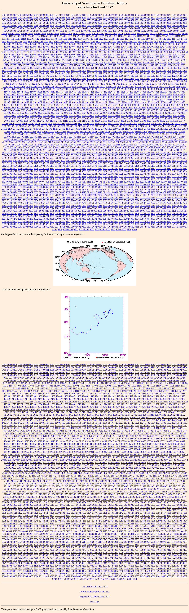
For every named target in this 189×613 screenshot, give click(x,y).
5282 (115, 171)
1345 (89, 70)
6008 (115, 179)
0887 (158, 25)
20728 (98, 118)
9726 (179, 226)
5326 (105, 174)
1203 (150, 41)
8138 (20, 213)
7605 (73, 205)
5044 (14, 158)
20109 (95, 110)
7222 (4, 200)
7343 (78, 200)
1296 (132, 68)
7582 (174, 203)
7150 (179, 195)
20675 (65, 118)
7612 (105, 205)
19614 (152, 105)
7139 (158, 195)
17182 (81, 81)
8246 (163, 216)
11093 (82, 36)
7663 (20, 208)
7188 (121, 197)
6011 (126, 179)
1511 (68, 73)
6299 (68, 184)
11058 (159, 33)
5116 (179, 160)
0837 (30, 25)
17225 (94, 81)
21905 (151, 131)
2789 (98, 150)
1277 (183, 62)
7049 (179, 192)
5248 (52, 171)
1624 (185, 76)
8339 (46, 219)
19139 (39, 102)
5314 (41, 174)
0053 (185, 15)
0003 (14, 15)
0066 (68, 17)
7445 (14, 203)
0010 (46, 15)
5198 (4, 168)
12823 (4, 68)
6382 (78, 187)
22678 (129, 139)
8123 (168, 211)
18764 (91, 97)
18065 (185, 89)
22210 (20, 136)
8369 (57, 219)
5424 (4, 179)
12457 (124, 49)
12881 (74, 68)
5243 (25, 171)
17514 (129, 84)
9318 (62, 226)
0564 (94, 20)
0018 (84, 15)
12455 (111, 49)
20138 (159, 110)
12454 (104, 49)
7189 (126, 197)
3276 (94, 152)
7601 (57, 205)
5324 (94, 174)
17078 (35, 81)
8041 (73, 211)
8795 (158, 221)
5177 (84, 166)
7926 (179, 208)
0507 (57, 20)
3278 (105, 152)
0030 (126, 15)
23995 (39, 150)
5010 (36, 155)
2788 (92, 150)
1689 (169, 78)
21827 (165, 129)
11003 (69, 33)
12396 (26, 46)
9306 (36, 226)
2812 (156, 150)
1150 (169, 39)
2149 (153, 123)
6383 (84, 187)
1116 (70, 39)
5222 (99, 168)
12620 (143, 54)
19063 (124, 99)
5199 (9, 168)
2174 (44, 129)
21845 (20, 131)
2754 (50, 150)
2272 (176, 139)
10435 (59, 28)
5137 (94, 163)
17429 (45, 84)
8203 (52, 216)
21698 (4, 129)
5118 (184, 160)
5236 (174, 168)
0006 (30, 15)
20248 (72, 113)
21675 (167, 126)
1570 (36, 76)
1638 (52, 78)
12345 (178, 41)
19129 (33, 102)
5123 (25, 163)
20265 (78, 113)
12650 (156, 57)
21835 (178, 129)
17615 (58, 86)
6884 (46, 192)
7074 (25, 195)
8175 (131, 213)
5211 (46, 168)
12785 (90, 65)
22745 (61, 142)
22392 (143, 136)
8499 (126, 221)
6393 (99, 187)
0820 (137, 23)
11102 (133, 36)
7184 (99, 197)
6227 (163, 181)
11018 (108, 33)
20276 (98, 113)
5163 (9, 166)
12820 (169, 65)
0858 (94, 25)
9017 (36, 224)
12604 (39, 54)
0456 (9, 20)
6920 (110, 192)
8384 (105, 219)
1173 (103, 41)
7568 (142, 203)
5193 (163, 166)
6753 (137, 189)
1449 (174, 70)
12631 (33, 57)
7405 (158, 200)
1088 (99, 31)
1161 (40, 41)
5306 (9, 174)
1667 (62, 78)
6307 (110, 184)
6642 (73, 189)
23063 (156, 144)
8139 (25, 213)
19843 (78, 107)
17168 (68, 81)
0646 (46, 23)
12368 (65, 44)
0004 (20, 15)
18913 (33, 99)
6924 (131, 192)
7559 (121, 203)
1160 (35, 41)
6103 (68, 181)
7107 (131, 195)
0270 (94, 17)
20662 (59, 118)
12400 (39, 46)
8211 (94, 216)
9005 (25, 224)
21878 (76, 131)
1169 (82, 41)
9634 (99, 226)
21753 (62, 129)
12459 (137, 49)
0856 (84, 25)
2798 (140, 150)
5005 (9, 155)
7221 (185, 197)
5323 (89, 174)
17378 (184, 81)
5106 (132, 160)
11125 (42, 39)
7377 (105, 200)
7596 (30, 205)
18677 (20, 97)
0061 (41, 17)
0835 (20, 25)
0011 (52, 15)
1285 (49, 68)
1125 (116, 39)
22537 (46, 139)
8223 (137, 216)
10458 (124, 28)
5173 (62, 166)
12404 (59, 46)
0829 (174, 23)
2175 (49, 129)
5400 (89, 176)
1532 (147, 73)
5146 (142, 163)
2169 (185, 126)
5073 (153, 158)
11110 (177, 36)
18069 (7, 91)
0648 (52, 23)
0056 (14, 17)
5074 (158, 158)
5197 (185, 166)
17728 (138, 86)
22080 (111, 134)
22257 (85, 136)
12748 (89, 62)
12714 (126, 60)
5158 (169, 163)
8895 (185, 221)
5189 (142, 166)
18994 (65, 99)
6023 (163, 179)
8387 (110, 219)
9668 (169, 226)
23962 (26, 150)
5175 (73, 166)
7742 (94, 208)
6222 (137, 181)
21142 (84, 121)
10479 (169, 28)
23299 (13, 147)
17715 (131, 86)
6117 (84, 181)
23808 (176, 147)
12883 (87, 68)
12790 (121, 65)
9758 (91, 229)
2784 (71, 150)
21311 (169, 121)
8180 (153, 213)
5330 (126, 174)
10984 (156, 31)
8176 (137, 213)
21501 (177, 123)
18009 (126, 89)
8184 (169, 213)
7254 (36, 200)
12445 (46, 49)
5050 (46, 158)
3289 (163, 152)
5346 (169, 174)
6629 (9, 189)
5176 (78, 166)
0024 (99, 15)
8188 (179, 213)
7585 (179, 203)
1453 (9, 73)
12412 (104, 46)
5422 (179, 176)
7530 (57, 203)
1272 (144, 60)
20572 (111, 115)
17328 (158, 81)
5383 (14, 176)
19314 (143, 102)
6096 (36, 181)
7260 (52, 200)
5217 (78, 168)
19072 (150, 99)
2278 (128, 142)
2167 (155, 126)
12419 (143, 46)
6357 (36, 187)
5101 (105, 160)
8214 (110, 216)
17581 (22, 86)
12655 (6, 60)
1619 (163, 76)
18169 (78, 91)
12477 (24, 52)
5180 (99, 166)
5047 (30, 158)
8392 (126, 219)
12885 (100, 68)
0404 (110, 17)
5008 (25, 155)
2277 (110, 142)
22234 (52, 136)
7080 (46, 195)
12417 (130, 46)
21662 (136, 126)
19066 (137, 99)
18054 (172, 89)
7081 (52, 195)
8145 (46, 213)
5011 (41, 155)
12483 (68, 52)
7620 (137, 205)
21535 (40, 126)
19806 (65, 107)
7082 (57, 195)
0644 (36, 23)
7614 (115, 205)
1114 (59, 39)
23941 (13, 150)
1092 (120, 31)
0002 (9, 15)
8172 (115, 213)
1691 (174, 78)
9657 (142, 226)
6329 (147, 184)
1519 (110, 73)
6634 (36, 189)
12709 (101, 60)
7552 (94, 203)
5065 (115, 158)
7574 (158, 203)
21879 (83, 131)
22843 (184, 142)
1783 (8, 89)
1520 (115, 73)
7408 (163, 200)
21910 (162, 131)
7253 (30, 200)
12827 (30, 68)
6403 (131, 187)
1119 (85, 39)
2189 (113, 131)
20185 (20, 113)
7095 (105, 195)
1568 (25, 76)
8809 (163, 221)
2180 (103, 129)
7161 (52, 197)
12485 (81, 52)
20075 (50, 110)
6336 (163, 184)
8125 (174, 211)
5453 (89, 179)
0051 (174, 15)
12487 (87, 52)
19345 (169, 102)
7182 (89, 197)
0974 (11, 28)
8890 (179, 221)
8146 (52, 213)
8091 (142, 211)
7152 (4, 197)
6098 (46, 181)
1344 (84, 70)
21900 (138, 131)
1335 (41, 70)
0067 (73, 17)
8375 (73, 219)
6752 (131, 189)
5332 (137, 174)
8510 (137, 221)
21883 (101, 131)
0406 (121, 17)
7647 (169, 205)
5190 (147, 166)
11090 (63, 36)
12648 (143, 57)
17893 (60, 89)
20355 (156, 113)
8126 (179, 211)
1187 (108, 41)
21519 (10, 126)
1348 (105, 70)
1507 (52, 73)
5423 (185, 176)
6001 (99, 179)
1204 (156, 41)
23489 (118, 147)
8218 (131, 216)
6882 (36, 192)
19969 (124, 107)
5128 (52, 163)
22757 (92, 142)
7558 (115, 203)
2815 (172, 150)
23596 (137, 147)
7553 (99, 203)
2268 (135, 139)
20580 (130, 115)
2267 (123, 139)
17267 (113, 81)
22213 (26, 136)
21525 (22, 126)
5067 (126, 158)
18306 (137, 91)
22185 (176, 134)
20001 (163, 107)
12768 (171, 62)
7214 (158, 197)
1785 (19, 89)
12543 (146, 52)
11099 (114, 36)
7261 (57, 200)
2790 (103, 150)
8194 (14, 216)
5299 (158, 171)
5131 (62, 163)
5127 (46, 163)
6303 (89, 184)
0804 (115, 23)
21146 (91, 121)
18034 (159, 89)
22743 (55, 142)
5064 (110, 158)
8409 (169, 219)
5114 (169, 160)
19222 (104, 102)
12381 (143, 44)
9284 (158, 224)
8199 (36, 216)
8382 (94, 219)
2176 (68, 129)
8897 (4, 224)
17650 (85, 86)
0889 (169, 25)
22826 (164, 142)
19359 (4, 105)
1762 (63, 86)
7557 (110, 203)
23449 (84, 147)
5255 (84, 171)
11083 (31, 36)
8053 (89, 211)
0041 (169, 15)
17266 (107, 81)
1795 (107, 89)
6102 (62, 181)
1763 (68, 86)
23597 (144, 147)
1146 (148, 39)
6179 (110, 181)
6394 (105, 187)
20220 (39, 113)
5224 (110, 168)
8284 (25, 219)
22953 (65, 144)
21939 (182, 131)
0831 (185, 23)
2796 (130, 150)
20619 (182, 115)
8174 (126, 213)
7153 (9, 197)
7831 (126, 208)
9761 (102, 229)
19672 (185, 105)
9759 (97, 229)
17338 (164, 81)
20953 (176, 118)
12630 (26, 57)
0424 (169, 17)
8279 (14, 219)
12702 (81, 60)
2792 (114, 150)
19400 (30, 105)
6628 (4, 189)
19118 (20, 102)
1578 (78, 76)
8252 (174, 216)
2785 (76, 150)
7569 (147, 203)
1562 (179, 73)
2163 (107, 126)
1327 (20, 70)
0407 (126, 17)
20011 (176, 107)
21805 (116, 129)
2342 (67, 147)
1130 (143, 39)
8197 (25, 216)
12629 (20, 57)
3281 (121, 152)
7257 (41, 200)
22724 (11, 142)
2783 (66, 150)
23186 (6, 147)
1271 (107, 60)
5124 (30, 163)
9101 (94, 224)
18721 (46, 97)
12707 (88, 60)
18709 (39, 97)
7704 (89, 208)
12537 (120, 52)
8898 (9, 224)
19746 (46, 107)
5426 (14, 179)
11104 (146, 36)
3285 (142, 152)
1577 (73, 76)
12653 (176, 57)
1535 (158, 73)
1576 (68, 76)
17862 (37, 89)
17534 (153, 84)
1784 (14, 89)
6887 (57, 192)
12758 (146, 62)
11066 (185, 33)
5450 (73, 179)
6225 (152, 181)
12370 (78, 44)
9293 (174, 224)
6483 (142, 187)
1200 (134, 41)
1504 (46, 73)
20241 (59, 113)
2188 (88, 131)
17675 (102, 86)
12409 (85, 46)
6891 (73, 192)
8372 (62, 219)
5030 (137, 155)
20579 (124, 115)
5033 (153, 155)
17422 (32, 84)
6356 (30, 187)
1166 (66, 41)
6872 (4, 192)
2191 (156, 131)
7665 (25, 208)
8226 (142, 216)
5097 (89, 160)
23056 (150, 144)
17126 (42, 81)
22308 (124, 136)
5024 (105, 155)
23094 (169, 144)
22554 (59, 139)
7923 (174, 208)
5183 (115, 166)
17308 (138, 81)
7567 (137, 203)
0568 (115, 20)
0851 (57, 25)
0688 (84, 23)
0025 (105, 15)
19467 (82, 105)
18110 (52, 91)
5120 (9, 163)
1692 (179, 78)
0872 (99, 25)
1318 (169, 68)
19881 (104, 107)
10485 (176, 28)
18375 (26, 94)
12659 (32, 60)
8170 (110, 213)
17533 (146, 84)
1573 (52, 76)
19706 (13, 107)
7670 (41, 208)
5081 (9, 160)
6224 (147, 181)
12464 (163, 49)
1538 (174, 73)
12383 (156, 44)
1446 (163, 70)
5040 (4, 158)
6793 (169, 189)
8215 (115, 216)
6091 (9, 181)
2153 (34, 126)
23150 (182, 144)
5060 (89, 158)
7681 (57, 208)
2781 (55, 150)
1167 (72, 41)
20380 (182, 113)
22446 (169, 136)
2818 (4, 152)
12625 (176, 54)
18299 (130, 91)
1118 (80, 39)
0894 (179, 25)
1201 (140, 41)
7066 (9, 195)
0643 (30, 23)
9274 (147, 224)
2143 (50, 123)
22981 (111, 144)
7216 (169, 197)
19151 (52, 102)
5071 (142, 158)
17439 (58, 84)
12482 (61, 52)
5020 (89, 155)
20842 (124, 118)
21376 (11, 123)
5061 (94, 158)
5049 (41, 158)
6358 (41, 187)
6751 (126, 189)
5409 (110, 176)
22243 (65, 136)
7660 (9, 208)
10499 (32, 31)
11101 (127, 36)
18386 (33, 94)
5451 (78, 179)
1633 (30, 78)
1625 (4, 78)
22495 (7, 139)
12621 (150, 54)
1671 (84, 78)
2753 (45, 150)
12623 (163, 54)
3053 (78, 152)
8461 (30, 221)
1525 (137, 73)
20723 (91, 118)
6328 (142, 184)
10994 (30, 33)
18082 (20, 91)
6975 (169, 192)
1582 (99, 76)
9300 (4, 226)
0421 (153, 17)
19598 (133, 105)
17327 (151, 81)
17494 (112, 84)
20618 (176, 115)
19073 (156, 99)
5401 (94, 176)
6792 (163, 189)
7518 (52, 203)
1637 (46, 78)
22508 (27, 139)
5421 (174, 176)
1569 (30, 76)
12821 (176, 65)
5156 (158, 163)
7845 (142, 208)
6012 (131, 179)
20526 (46, 115)
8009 (41, 211)
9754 (76, 229)
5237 (179, 168)
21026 (40, 121)
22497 (20, 139)
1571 (41, 76)
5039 (185, 155)
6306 (105, 184)
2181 (121, 129)
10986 (169, 31)
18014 (139, 89)
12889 (120, 68)
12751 (113, 62)
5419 (163, 176)
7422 (179, 200)
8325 (41, 219)
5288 (142, 171)
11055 (146, 33)
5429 (20, 179)
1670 (78, 78)
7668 (36, 208)
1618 (158, 76)
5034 (158, 155)
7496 (41, 203)
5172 (57, 166)
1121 (95, 39)
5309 (25, 174)
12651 (163, 57)
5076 (169, 158)
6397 (115, 187)
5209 (36, 168)
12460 (143, 49)
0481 (46, 20)
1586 (121, 76)
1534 (153, 73)
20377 (176, 113)
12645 (124, 57)
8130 (9, 213)
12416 (124, 46)
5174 (68, 166)
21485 (134, 123)
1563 (185, 73)
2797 (135, 150)
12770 (6, 65)
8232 (147, 216)
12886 (107, 68)
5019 (84, 155)
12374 (104, 44)
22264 (91, 136)
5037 (174, 155)
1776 (143, 86)
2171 (15, 129)
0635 (9, 23)
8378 (78, 219)
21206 (97, 121)
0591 (163, 20)
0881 (142, 25)
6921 (115, 192)
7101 (116, 195)
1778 (167, 86)
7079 (41, 195)
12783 (77, 65)
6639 (57, 189)
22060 (98, 134)
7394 (137, 200)
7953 (185, 208)
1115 (64, 39)
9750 (65, 229)
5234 (163, 168)
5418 (158, 176)
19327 (156, 102)
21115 (65, 121)
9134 (105, 224)
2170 (10, 129)
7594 (20, 205)
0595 (185, 20)
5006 (14, 155)
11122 (36, 39)
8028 (62, 211)
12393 (13, 46)
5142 (121, 163)
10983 (150, 31)
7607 (84, 205)
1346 (94, 70)
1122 (101, 39)
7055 (185, 192)
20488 (20, 115)
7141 (168, 195)
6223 (142, 181)
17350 (177, 81)
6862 (185, 189)
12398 (33, 46)
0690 (94, 23)
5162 (4, 166)
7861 (163, 208)
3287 (153, 152)
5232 (153, 168)
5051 (52, 158)
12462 (156, 49)
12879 (61, 68)
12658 (25, 60)
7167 (73, 197)
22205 (13, 136)
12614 (104, 54)
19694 (7, 107)
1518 (105, 73)
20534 (72, 115)
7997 (25, 211)
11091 (69, 36)
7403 (153, 200)
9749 (60, 229)
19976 (137, 107)
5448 (62, 179)
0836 (25, 25)
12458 (130, 49)
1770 (119, 86)
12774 (19, 65)
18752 (72, 97)
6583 (185, 187)
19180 (72, 102)
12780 (57, 65)
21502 (184, 123)
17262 (100, 81)
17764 (150, 86)
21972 (33, 134)
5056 (73, 158)
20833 (117, 118)
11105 (152, 36)
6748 (110, 189)
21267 (117, 121)
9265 (137, 224)
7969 (15, 211)
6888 (62, 192)
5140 (110, 163)
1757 (11, 86)
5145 (137, 163)
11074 (12, 36)
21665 (143, 126)
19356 (182, 102)
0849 (52, 25)
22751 (73, 142)
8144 (41, 213)
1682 (131, 78)
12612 (91, 54)
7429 (9, 203)
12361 (20, 44)
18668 (13, 97)
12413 (111, 46)
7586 (185, 203)
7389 (131, 200)
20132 (126, 110)
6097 (41, 181)
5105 (126, 160)
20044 (17, 110)
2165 (125, 126)
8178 (142, 213)
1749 (106, 84)
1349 (110, 70)
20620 (7, 118)
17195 (87, 81)
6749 (115, 189)
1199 (129, 41)
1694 (4, 81)
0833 (9, 25)
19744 (39, 107)
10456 (117, 28)
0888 (163, 25)
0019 (89, 15)
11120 (30, 39)
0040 (163, 15)
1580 (89, 76)
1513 (78, 73)
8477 (68, 221)
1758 (16, 86)
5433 (25, 179)
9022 (46, 224)
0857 (89, 25)
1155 (9, 41)
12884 (94, 68)
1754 (158, 84)
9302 (15, 226)
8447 (9, 221)
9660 (153, 226)
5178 (89, 166)
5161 (185, 163)
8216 (121, 216)
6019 (142, 179)
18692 (26, 97)
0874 (110, 25)
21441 (74, 123)
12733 (25, 62)
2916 (68, 152)
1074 (56, 31)
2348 (112, 147)
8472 (52, 221)
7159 (41, 197)
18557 (124, 94)
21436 (62, 123)
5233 (158, 168)
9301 (9, 226)
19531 (102, 105)
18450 (72, 94)
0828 (169, 23)
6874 (14, 192)
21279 (123, 121)
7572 (153, 203)
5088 (47, 160)
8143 (36, 213)
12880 (68, 68)
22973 (104, 144)
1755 (170, 84)
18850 (169, 97)
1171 (93, 41)
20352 (150, 113)
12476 (17, 52)
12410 (91, 46)
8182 (158, 213)
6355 (25, 187)
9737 (184, 226)
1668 (68, 78)
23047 (137, 144)
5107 (137, 160)
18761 (85, 97)
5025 (110, 155)
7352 (94, 200)
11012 (88, 33)
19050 (111, 99)
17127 (48, 81)
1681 (126, 78)
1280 (140, 65)
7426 (4, 203)
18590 (137, 94)
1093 (125, 31)
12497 (113, 52)
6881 (30, 192)
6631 (20, 189)
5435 (36, 179)
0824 (158, 23)
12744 (69, 62)
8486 (99, 221)
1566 (14, 76)
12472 (182, 49)
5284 (126, 171)
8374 (68, 219)
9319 (68, 226)
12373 (98, 44)
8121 (163, 211)
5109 (148, 160)
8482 (84, 221)
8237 (153, 216)
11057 (152, 33)
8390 (115, 219)
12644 (117, 57)
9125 (99, 224)
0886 (153, 25)
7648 (174, 205)
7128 (147, 195)
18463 (85, 94)
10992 (24, 33)
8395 (142, 219)
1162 (46, 41)
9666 (163, 226)
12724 (164, 60)
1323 (4, 70)
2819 (9, 152)
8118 (158, 211)
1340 (68, 70)
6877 (20, 192)
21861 (45, 131)
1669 (73, 78)
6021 (153, 179)
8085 (126, 211)
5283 (121, 171)
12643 (111, 57)
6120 (94, 181)
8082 (121, 211)
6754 (142, 189)
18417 (59, 94)
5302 (174, 171)
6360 (52, 187)
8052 (84, 211)
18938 (52, 99)
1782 (3, 89)
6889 (68, 192)
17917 (83, 89)
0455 (4, 20)
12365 (46, 44)
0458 (20, 20)
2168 (173, 126)
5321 (78, 174)
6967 (147, 192)
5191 (153, 166)
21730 (38, 129)
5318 (62, 174)
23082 (163, 144)
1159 (30, 41)
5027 (121, 155)
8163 (84, 213)
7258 (46, 200)
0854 (73, 25)
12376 (111, 44)
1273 (12, 62)
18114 (59, 91)
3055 (89, 152)
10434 (53, 28)
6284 (52, 184)
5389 (41, 176)
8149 (57, 213)
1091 (115, 31)
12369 (72, 44)
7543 (68, 203)
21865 (51, 131)
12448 (65, 49)
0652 (73, 23)
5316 (52, 174)
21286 (136, 121)
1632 (25, 78)
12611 (85, 54)
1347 (99, 70)
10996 (43, 33)
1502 (36, 73)
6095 (30, 181)
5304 (185, 171)
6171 (99, 181)
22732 (30, 142)
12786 (96, 65)
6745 (94, 189)
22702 (158, 139)
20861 (130, 118)
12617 (124, 54)
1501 (30, 73)
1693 (185, 78)
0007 (36, 15)
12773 (13, 65)
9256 (115, 224)
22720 (182, 139)
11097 (101, 36)
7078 (36, 195)
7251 (20, 200)
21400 (31, 123)
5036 (169, 155)
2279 (140, 142)
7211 (142, 197)
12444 (39, 49)
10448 (98, 28)
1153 (184, 39)
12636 (65, 57)
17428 (39, 84)
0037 (158, 15)
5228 (131, 168)
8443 (185, 219)
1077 (72, 31)
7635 (153, 205)
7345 (84, 200)
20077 (56, 110)
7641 (158, 205)
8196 (20, 216)
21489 (147, 123)
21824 (159, 129)
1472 (20, 73)
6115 (78, 181)
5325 (99, 174)
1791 (77, 89)
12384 (163, 44)
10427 (33, 28)
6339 (179, 184)
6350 (4, 187)
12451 (85, 49)
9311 (41, 226)
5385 (25, 176)
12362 (26, 44)
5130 (57, 163)
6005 (110, 179)
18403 (52, 94)
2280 (145, 142)
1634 (36, 78)
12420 (150, 46)
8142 (30, 213)
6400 (121, 187)
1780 (178, 86)
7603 (62, 205)
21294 (149, 121)
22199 (7, 136)
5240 (9, 171)
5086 (36, 160)
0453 (179, 17)
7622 (142, 205)
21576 (81, 126)
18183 (85, 91)
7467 (30, 203)
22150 (156, 134)
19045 (104, 99)
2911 (41, 152)
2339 (44, 147)
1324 (9, 70)
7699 (78, 208)
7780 (99, 208)
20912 (143, 118)
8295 (30, 219)
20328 (117, 113)
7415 (174, 200)
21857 (33, 131)
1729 (125, 81)
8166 (99, 213)
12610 (78, 54)
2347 (106, 147)
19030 (98, 99)
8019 (52, 211)
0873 (105, 25)
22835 (177, 142)
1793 (95, 89)
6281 (36, 184)
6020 (147, 179)
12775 (26, 65)
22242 (59, 136)
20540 (78, 115)
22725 (18, 142)
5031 (142, 155)
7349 (89, 200)
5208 (30, 168)
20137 (152, 110)
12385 (169, 44)
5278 (94, 171)
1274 (50, 62)
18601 (150, 94)
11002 (63, 33)
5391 (52, 176)
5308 (20, 174)
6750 (121, 189)
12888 (113, 68)
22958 (78, 144)
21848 (27, 131)
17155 (61, 81)
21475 (116, 123)
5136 (89, 163)
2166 (130, 126)
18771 (98, 97)
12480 (48, 52)
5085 (31, 160)
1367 (153, 70)
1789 (53, 89)
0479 (41, 20)
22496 (14, 139)
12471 (176, 49)
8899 (14, 224)
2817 (183, 150)
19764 (59, 107)
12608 (65, 54)
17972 (120, 89)
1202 (145, 41)
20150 (178, 110)
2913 (52, 152)
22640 (104, 139)
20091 (69, 110)
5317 (57, 174)
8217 (126, 216)
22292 (117, 136)
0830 (179, 23)
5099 (94, 160)
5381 (9, 176)
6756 (153, 189)
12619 (137, 54)
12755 (133, 62)
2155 (57, 126)
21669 (149, 126)
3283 (131, 152)
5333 (142, 174)
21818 (147, 129)
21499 (166, 123)
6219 (126, 181)
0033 (142, 15)
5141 (115, 163)
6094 (25, 181)
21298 (156, 121)
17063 (22, 81)
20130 (120, 110)
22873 (20, 144)
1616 (147, 76)
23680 (157, 147)
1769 (113, 86)
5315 (46, 174)
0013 (62, 15)
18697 (33, 97)
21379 (18, 123)
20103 (82, 110)
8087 (131, 211)
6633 (30, 189)
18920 (39, 99)
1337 (52, 70)
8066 (100, 211)
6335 (158, 184)
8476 (62, 221)
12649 (150, 57)
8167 (105, 213)
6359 (46, 187)
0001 (4, 15)
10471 (163, 28)
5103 (116, 160)
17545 (164, 84)
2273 (24, 142)
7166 (68, 197)
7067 (15, 195)
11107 (165, 36)
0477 (30, 20)
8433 (174, 219)
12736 (38, 62)
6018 (137, 179)
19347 (176, 102)
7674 (52, 208)
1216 (172, 41)
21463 (98, 123)
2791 (108, 150)
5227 (126, 168)
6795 (179, 189)
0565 (99, 20)
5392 (57, 176)
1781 (183, 86)
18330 (169, 91)
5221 (94, 168)
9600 (73, 226)
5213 (57, 168)
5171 (52, 166)
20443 (7, 115)
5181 (105, 166)
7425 (185, 200)
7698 (73, 208)
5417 (153, 176)
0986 (27, 28)
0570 (126, 20)
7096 (110, 195)
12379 (130, 44)
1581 (94, 76)
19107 (7, 102)
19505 (89, 105)
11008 (82, 33)
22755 (86, 142)
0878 (131, 25)
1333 (30, 70)
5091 (63, 160)
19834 (72, 107)
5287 (137, 171)
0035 (153, 15)
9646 (121, 226)
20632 (33, 118)
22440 (163, 136)
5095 (84, 160)
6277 (14, 184)
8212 (99, 216)
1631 (20, 78)
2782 (60, 150)
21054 (46, 121)
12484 (74, 52)
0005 (25, 15)
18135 (65, 91)
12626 (182, 54)
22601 (91, 139)
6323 (137, 184)
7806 (115, 208)
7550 (89, 203)
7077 (30, 195)
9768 (134, 229)
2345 (89, 147)
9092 (68, 224)
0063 (52, 17)
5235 (169, 168)
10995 (37, 33)
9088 (57, 224)
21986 (59, 134)
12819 (158, 65)
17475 (88, 84)
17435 (52, 84)
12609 (72, 54)
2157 (74, 126)
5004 (4, 155)
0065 (62, 17)
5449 (68, 179)
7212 (147, 197)
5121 (14, 163)
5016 (68, 155)
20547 (85, 115)
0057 (20, 17)
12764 (158, 62)
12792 (134, 65)
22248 (72, 136)
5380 (4, 176)
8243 (158, 216)
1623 (179, 76)
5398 (78, 176)
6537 (174, 187)
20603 (163, 115)
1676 (105, 78)
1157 (19, 41)
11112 (5, 39)
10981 (137, 31)
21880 (94, 131)
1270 (62, 60)
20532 (65, 115)
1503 (41, 73)
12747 (82, 62)
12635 (59, 57)
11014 (95, 33)
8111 (153, 211)
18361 (7, 94)
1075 (62, 31)
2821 (20, 152)
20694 (72, 118)
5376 (174, 174)
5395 (62, 176)
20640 (39, 118)
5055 (68, 158)
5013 (52, 155)
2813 (161, 150)
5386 (30, 176)
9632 (94, 226)
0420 (147, 17)
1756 (5, 86)
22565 (72, 139)
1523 (131, 73)
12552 (178, 52)
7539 (62, 203)
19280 (117, 102)
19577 (115, 105)
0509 (68, 20)
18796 (117, 97)
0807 (126, 23)
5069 (137, 158)
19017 (85, 99)
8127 (184, 211)
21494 (159, 123)
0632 (4, 23)
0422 (158, 17)
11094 (89, 36)
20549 (91, 115)
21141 (78, 121)
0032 (137, 15)
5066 (121, 158)
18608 (156, 94)
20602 (156, 115)
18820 (137, 97)
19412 (50, 105)
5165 (20, 166)
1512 (73, 73)
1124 (111, 39)
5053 (62, 158)
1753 (140, 84)
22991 (124, 144)
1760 (40, 86)
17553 (176, 84)
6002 (105, 179)
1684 (142, 78)
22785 (134, 142)
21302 (162, 121)
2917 (73, 152)
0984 (21, 28)
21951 (13, 134)
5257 (89, 171)
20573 (117, 115)
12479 (37, 52)
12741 (56, 62)
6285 (57, 184)
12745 (76, 62)
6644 (84, 189)
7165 (62, 197)
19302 (137, 102)
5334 (147, 174)
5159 (174, 163)
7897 (169, 208)
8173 (121, 213)
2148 (128, 123)
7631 (147, 205)
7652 (185, 205)
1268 (37, 60)
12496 (107, 52)
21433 (56, 123)
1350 (115, 70)
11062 (165, 33)
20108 (89, 110)
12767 (164, 62)
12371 (85, 44)
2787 (87, 150)
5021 (94, 155)
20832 (111, 118)
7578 (169, 203)
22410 (150, 136)
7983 (20, 211)
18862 (7, 99)
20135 (139, 110)
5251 (68, 171)
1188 (113, 41)
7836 (131, 208)
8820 (169, 221)
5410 (115, 176)
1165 (61, 41)
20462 (13, 115)
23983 (32, 150)
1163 (51, 41)
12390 (7, 46)
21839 (7, 131)
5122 (20, 163)
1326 (14, 70)
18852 (176, 97)
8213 (105, 216)
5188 (137, 166)
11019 (114, 33)
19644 (178, 105)
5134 (78, 163)
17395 (19, 84)
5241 (14, 171)
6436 (137, 187)
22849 (7, 144)
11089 (57, 36)
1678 (115, 78)
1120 (90, 39)
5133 (73, 163)
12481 (55, 52)
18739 (65, 97)
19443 (69, 105)
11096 (95, 36)
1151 (174, 39)
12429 (7, 49)
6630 (14, 189)
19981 (143, 107)
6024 (169, 179)
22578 (79, 139)
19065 (130, 99)
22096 (137, 134)
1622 (174, 76)
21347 (182, 121)
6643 (78, 189)
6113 (73, 181)
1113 (48, 39)
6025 (174, 179)
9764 (118, 229)
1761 (51, 86)
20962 (182, 118)
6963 (142, 192)
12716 (132, 60)
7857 (158, 208)
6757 (158, 189)
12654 (182, 57)
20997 (33, 121)
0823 (153, 23)
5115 (174, 160)
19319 (150, 102)
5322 (84, 174)
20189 (26, 113)
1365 (142, 70)
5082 (15, 160)
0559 (89, 20)
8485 (94, 221)
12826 (24, 68)
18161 (72, 91)
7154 (14, 197)
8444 (4, 221)
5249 (57, 171)
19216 (98, 102)
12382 (150, 44)
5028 (126, 155)
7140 (163, 195)
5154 (147, 163)
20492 (26, 115)
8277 (9, 219)
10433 (46, 28)
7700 (84, 208)
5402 (99, 176)
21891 (126, 131)
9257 (121, 224)
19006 (72, 99)
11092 (76, 36)
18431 (65, 94)
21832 (172, 129)
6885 (52, 192)
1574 (57, 76)
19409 (43, 105)
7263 (68, 200)
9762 (107, 229)
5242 (20, 171)
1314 (148, 68)
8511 (142, 221)
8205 (62, 216)
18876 (20, 99)
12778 (39, 65)
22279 (111, 136)
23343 (26, 147)
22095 (130, 134)
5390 (46, 176)
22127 (150, 134)
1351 (121, 70)
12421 (156, 46)
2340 (50, 147)
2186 (39, 131)
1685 (147, 78)
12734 (31, 62)
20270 (85, 113)
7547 (78, 203)
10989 (4, 33)
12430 (13, 49)
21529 (28, 126)
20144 (165, 110)
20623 (13, 118)
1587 (126, 76)
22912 (33, 144)
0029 (121, 15)
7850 (153, 208)
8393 (131, 219)
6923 (126, 192)
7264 (73, 200)
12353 (184, 41)
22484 (182, 136)
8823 (174, 221)
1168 (77, 41)
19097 (182, 99)
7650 (179, 205)
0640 (14, 23)
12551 (172, 52)
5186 (126, 166)
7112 (137, 195)
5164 (14, 166)
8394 (137, 219)
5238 (185, 168)
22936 (59, 144)
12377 (117, 44)
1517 (99, 73)
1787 (43, 89)
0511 (78, 20)
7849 (147, 208)
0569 (121, 20)
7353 (99, 200)
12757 (139, 62)
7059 (4, 195)
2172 (27, 129)
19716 (20, 107)
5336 (153, 174)
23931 (6, 150)
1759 (28, 86)
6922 (121, 192)
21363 (5, 123)
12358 (7, 44)
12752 (120, 62)
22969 (85, 144)
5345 (163, 174)
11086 (50, 36)
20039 (182, 107)
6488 (163, 187)
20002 (169, 107)
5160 (179, 163)
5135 (84, 163)
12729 (6, 62)
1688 (163, 78)
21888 (107, 131)
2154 (45, 126)
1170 (87, 41)
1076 (67, 31)
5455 (94, 179)
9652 (131, 226)
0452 (174, 17)
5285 (131, 171)
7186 (110, 197)
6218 (121, 181)
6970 (158, 192)
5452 (84, 179)
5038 (179, 155)
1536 (163, 73)
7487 (36, 203)
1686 (153, 78)
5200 (14, 168)
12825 (17, 68)
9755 (81, 229)
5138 (99, 163)
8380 (84, 219)
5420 (169, 176)
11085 (44, 36)
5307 (14, 174)
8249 (169, 216)
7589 (9, 205)
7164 (57, 197)
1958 (120, 105)
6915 (84, 192)
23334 (19, 147)
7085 (73, 195)
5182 (110, 166)
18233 (98, 91)
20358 (163, 113)
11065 (178, 33)
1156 (14, 41)
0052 (179, 15)
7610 (94, 205)
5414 (137, 176)
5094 (78, 160)
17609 (46, 86)
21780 (86, 129)
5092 (68, 160)
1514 (84, 73)
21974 (39, 134)
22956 (72, 144)
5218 (84, 168)
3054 (84, 152)
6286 (62, 184)
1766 (91, 86)
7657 (4, 208)
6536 (169, 187)
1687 (158, 78)
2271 (164, 139)
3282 (126, 152)
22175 (169, 134)
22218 (33, 136)
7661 (14, 208)
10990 (11, 33)
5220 (89, 168)
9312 (46, 226)
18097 (33, 91)
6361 (57, 187)
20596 (150, 115)
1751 (123, 84)
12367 (59, 44)
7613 (110, 205)
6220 (131, 181)
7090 (94, 195)
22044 (85, 134)
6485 (153, 187)
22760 (104, 142)
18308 (143, 91)
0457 (14, 20)
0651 (68, 23)
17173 (74, 81)
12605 (46, 54)
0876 (121, 25)
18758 (78, 97)
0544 (84, 20)
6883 (41, 192)
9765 (123, 229)
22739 (36, 142)
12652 (169, 57)
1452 (4, 73)
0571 (131, 20)
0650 (62, 23)
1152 (179, 39)
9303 (20, 226)
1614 (137, 76)
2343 (72, 147)
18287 (117, 91)
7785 (105, 208)
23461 (101, 147)
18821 (143, 97)
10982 (143, 31)
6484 (147, 187)
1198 (124, 41)
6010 (121, 179)
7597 (36, 205)
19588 (126, 105)
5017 (73, 155)
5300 (163, 171)
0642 (25, 23)
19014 (78, 99)
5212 (52, 168)
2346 (94, 147)
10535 (39, 31)
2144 (68, 123)
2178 (79, 129)
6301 (78, 184)
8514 (147, 221)
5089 (52, 160)
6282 (41, 184)
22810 (158, 142)
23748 (163, 147)
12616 (117, 54)
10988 (182, 31)
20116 (108, 110)
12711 (113, 60)
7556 (105, 203)
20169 (7, 113)
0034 (147, 15)
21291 (143, 121)
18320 (150, 91)
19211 (91, 102)
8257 (4, 219)
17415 (26, 84)
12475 (11, 52)
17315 (145, 81)
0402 (105, 17)
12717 (139, 60)
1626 (9, 78)
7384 (126, 200)
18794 (111, 97)
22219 (39, 136)
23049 (143, 144)
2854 (30, 152)
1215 (166, 41)
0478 (36, 20)
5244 (30, 171)
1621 (169, 76)
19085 (169, 99)
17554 (183, 84)
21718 (21, 129)
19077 (163, 99)
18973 (59, 99)
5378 (185, 174)
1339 (62, 70)
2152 (15, 126)
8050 (78, 211)
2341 (61, 147)
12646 (130, 57)
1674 (99, 78)
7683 (62, 208)
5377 (179, 174)
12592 (26, 54)
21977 (46, 134)
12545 (152, 52)
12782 (70, 65)
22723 (5, 142)
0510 (73, 20)
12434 (33, 49)
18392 (46, 94)
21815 (141, 129)
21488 (141, 123)
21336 (175, 121)
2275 (67, 142)
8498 (121, 221)
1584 (110, 76)
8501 (131, 221)
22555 (66, 139)
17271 (120, 81)
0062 (46, 17)
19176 (65, 102)
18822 (150, 97)
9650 (126, 226)
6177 (105, 181)
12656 (12, 60)
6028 (4, 181)
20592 (143, 115)
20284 (104, 113)
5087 (41, 160)
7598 (41, 205)
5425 (9, 179)
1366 (147, 70)
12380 (137, 44)
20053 (24, 110)
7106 (126, 195)
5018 (78, 155)
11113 (11, 39)
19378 (17, 105)
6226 (158, 181)
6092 (15, 181)
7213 (153, 197)
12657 (19, 60)
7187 (115, 197)
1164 (56, 41)
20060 (43, 110)
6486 (158, 187)
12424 (169, 46)
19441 (63, 105)
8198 (30, 216)
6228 (168, 181)
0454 (185, 17)
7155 (20, 197)
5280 (105, 171)
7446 (20, 203)
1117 (75, 39)
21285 (130, 121)
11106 (159, 36)
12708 (94, 60)
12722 (151, 60)
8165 (94, 213)
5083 (20, 160)
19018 (91, 99)
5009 (30, 155)
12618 (130, 54)
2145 (80, 123)
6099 (52, 181)
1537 (169, 73)
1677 (110, 78)
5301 (169, 171)
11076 (18, 36)
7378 (110, 200)
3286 (147, 152)
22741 (48, 142)
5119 (4, 163)
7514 (46, 203)
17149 (55, 81)
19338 (163, 102)
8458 (25, 221)
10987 (176, 31)
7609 (89, 205)
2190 (131, 131)
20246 (65, 113)
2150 (171, 123)
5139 (105, 163)
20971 (14, 121)
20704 (85, 118)
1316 (159, 68)
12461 (150, 49)
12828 (37, 68)
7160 (46, 197)
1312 (137, 68)
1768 (108, 86)
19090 (176, 99)
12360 (13, 44)
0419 (142, 17)
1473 (25, 73)
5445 (46, 179)
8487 (105, 221)
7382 (121, 200)
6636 (41, 189)
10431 (40, 28)
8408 (163, 219)
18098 (39, 91)
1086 (88, 31)
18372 (20, 94)
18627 (163, 94)
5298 (153, 171)
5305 (4, 174)
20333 (130, 113)
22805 (151, 142)
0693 (110, 23)
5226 (121, 168)
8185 (174, 213)
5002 (179, 152)
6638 (52, 189)
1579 (84, 76)
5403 (105, 176)
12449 (72, 49)
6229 (174, 181)
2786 (82, 150)
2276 (98, 142)
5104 (121, 160)
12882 (81, 68)
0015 (73, 15)
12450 (78, 49)
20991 (27, 121)
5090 (57, 160)
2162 (102, 126)
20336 (137, 113)
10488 (182, 28)
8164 (89, 213)
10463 (143, 28)
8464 (36, 221)
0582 (142, 20)
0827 (163, 23)
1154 (4, 41)
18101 (46, 91)
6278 (20, 184)
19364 (11, 105)
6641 (68, 189)
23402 (56, 147)
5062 (99, 158)
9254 (110, 224)
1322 (185, 68)
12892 (126, 68)
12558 (185, 52)
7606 (78, 205)
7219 (174, 197)
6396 (110, 187)
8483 (89, 221)
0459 (25, 20)
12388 (182, 44)
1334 (36, 70)
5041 (9, 158)
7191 (137, 197)
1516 (94, 73)
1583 (105, 76)
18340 (176, 91)
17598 (34, 86)
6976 (174, 192)
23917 (183, 147)
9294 (179, 224)
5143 (126, 163)
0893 (174, 25)
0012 (57, 15)
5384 (20, 176)
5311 (36, 174)
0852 (62, 25)
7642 (163, 205)
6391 (89, 187)
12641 (98, 57)
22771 (116, 142)
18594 (143, 94)
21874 (70, 131)
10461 (137, 28)
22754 (79, 142)
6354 (20, 187)
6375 (68, 187)
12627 (7, 57)
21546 (52, 126)
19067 (143, 99)
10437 (72, 28)
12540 (126, 52)
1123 (106, 39)
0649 (57, 23)
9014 (30, 224)
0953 (6, 28)
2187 (57, 131)
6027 (185, 179)
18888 (26, 99)
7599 (46, 205)
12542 (139, 52)
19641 (172, 105)
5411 (121, 176)
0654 (78, 23)
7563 (126, 203)
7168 (78, 197)
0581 (137, 20)
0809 (131, 23)
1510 (62, 73)
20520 (39, 115)
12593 (33, 54)
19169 (59, 102)
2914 (57, 152)
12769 (177, 62)
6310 (126, 184)
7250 (14, 200)
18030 (152, 89)
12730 (18, 62)
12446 (52, 49)
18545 (111, 94)
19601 (139, 105)
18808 (124, 97)
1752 (135, 84)
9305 (30, 226)
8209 (84, 216)
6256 (184, 181)
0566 (105, 20)
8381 (89, 219)
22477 (176, 136)
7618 (126, 205)
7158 (36, 197)
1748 (100, 84)
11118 (23, 39)
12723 (157, 60)
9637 (105, 226)
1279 (115, 65)
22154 (163, 134)
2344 (77, 147)
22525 (40, 139)
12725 (170, 60)
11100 (121, 36)
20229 (52, 113)
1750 (117, 84)
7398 (142, 200)
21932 (175, 131)
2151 (3, 126)
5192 (158, 166)
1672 (89, 78)
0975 (16, 28)
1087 (94, 31)
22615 (98, 139)
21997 (72, 134)
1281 (145, 65)
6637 (46, 189)
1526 (142, 73)
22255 (78, 136)
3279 (110, 152)
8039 (68, 211)
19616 (159, 105)
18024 (146, 89)
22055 (91, 134)
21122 (72, 121)
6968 (153, 192)
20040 (4, 110)
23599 (150, 147)
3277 (99, 152)
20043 (11, 110)
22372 (137, 136)
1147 (153, 39)
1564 (4, 76)
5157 (163, 163)
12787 (103, 65)
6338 (174, 184)
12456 (117, 49)
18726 (52, 97)
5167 (30, 166)
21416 (37, 123)
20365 (169, 113)
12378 (124, 44)
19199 (85, 102)
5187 (131, 166)
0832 (4, 25)
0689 (89, 23)
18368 (13, 94)
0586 (153, 20)
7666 (30, 208)
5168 (36, 166)
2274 (42, 142)
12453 (98, 49)
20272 (91, 113)
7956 (4, 211)
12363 (33, 44)
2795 (124, 150)
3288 (158, 152)
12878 (55, 68)
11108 (171, 36)
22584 (85, 139)
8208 (78, 216)
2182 (153, 129)
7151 (184, 195)
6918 (99, 192)
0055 (9, 17)
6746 (99, 189)
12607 (59, 54)
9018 (41, 224)
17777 (161, 86)
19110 (13, 102)
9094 (73, 224)
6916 (89, 192)
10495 (19, 31)
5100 (100, 160)
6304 (94, 184)
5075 (163, 158)
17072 (29, 81)
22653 (111, 139)
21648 (119, 126)
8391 (121, 219)
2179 (91, 129)
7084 (68, 195)
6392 (94, 187)
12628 (13, 57)
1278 (51, 65)
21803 (109, 129)
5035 (163, 155)
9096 (84, 224)
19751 (52, 107)
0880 (137, 25)
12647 (137, 57)
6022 (158, 179)
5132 (68, 163)
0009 (41, 15)
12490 (94, 52)
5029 (131, 155)
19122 (26, 102)
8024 (57, 211)
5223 (105, 168)
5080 (4, 160)
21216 (104, 121)
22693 (146, 139)
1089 (104, 31)
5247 (46, 171)
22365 (130, 136)
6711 (89, 189)
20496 (33, 115)
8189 (185, 213)
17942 (102, 89)
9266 (142, 224)
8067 (105, 211)
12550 (165, 52)
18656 (7, 97)
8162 (78, 213)
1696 (10, 81)
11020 (120, 33)
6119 (89, 181)
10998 (56, 33)
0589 (158, 20)
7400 (147, 200)
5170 (46, 166)
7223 (9, 200)
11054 (140, 33)
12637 (72, 57)
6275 (4, 184)
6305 (99, 184)
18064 (178, 89)
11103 (140, 36)
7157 (30, 197)
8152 (68, 213)
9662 (158, 226)
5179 (94, 166)
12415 (117, 46)
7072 (20, 195)
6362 (62, 187)
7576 (163, 203)
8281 (20, 219)
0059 (30, 17)
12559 (7, 54)
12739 (44, 62)
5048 (36, 158)
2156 (63, 126)
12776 (32, 65)
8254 (185, 216)
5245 (36, 171)
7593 (14, 205)
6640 (62, 189)
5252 (73, 171)
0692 (105, 23)
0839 (36, 25)
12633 (46, 57)
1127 (127, 39)
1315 (153, 68)
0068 (78, 17)
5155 (153, 163)
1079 (83, 31)
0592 (169, 20)
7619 (131, 205)
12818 (151, 65)
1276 (151, 62)
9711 (174, 226)
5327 (110, 174)
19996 (156, 107)
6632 (25, 189)
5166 (25, 166)
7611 (99, 205)
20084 (63, 110)
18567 (130, 94)
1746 (64, 84)
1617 (153, 76)
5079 (185, 158)
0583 (147, 20)
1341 (73, 70)
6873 (9, 192)
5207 (25, 168)
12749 (95, 62)
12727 (177, 60)
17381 (6, 84)
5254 (78, 171)
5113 (163, 160)
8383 (99, 219)
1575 (62, 76)
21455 (86, 123)
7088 (84, 195)
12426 (176, 46)
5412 (126, 176)
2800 (151, 150)
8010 (46, 211)
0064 (57, 17)
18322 (163, 91)
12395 (20, 46)
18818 (130, 97)
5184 (121, 166)
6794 (174, 189)
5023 (99, 155)
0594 (179, 20)
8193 (9, 216)
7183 (94, 197)
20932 (169, 118)
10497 (26, 31)
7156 (25, 197)
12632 (39, 57)
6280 (30, 184)
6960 (137, 192)
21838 (185, 129)
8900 (20, 224)
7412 (169, 200)
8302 (36, 219)
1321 (180, 68)
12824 (11, 68)
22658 (117, 139)
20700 (78, 118)
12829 (43, 68)
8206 (68, 216)
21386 (24, 123)
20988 (20, 121)
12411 (98, 46)
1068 (51, 31)
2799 (146, 150)
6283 (46, 184)
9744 (54, 229)
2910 (36, 152)
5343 (158, 174)
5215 (68, 168)
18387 (39, 94)
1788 (48, 89)
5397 (73, 176)
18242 (104, 91)
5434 (30, 179)
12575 (20, 54)
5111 (153, 160)
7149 (174, 195)
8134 (14, 213)
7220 (179, 197)
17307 (132, 81)
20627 (20, 118)
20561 (98, 115)
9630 (84, 226)
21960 (20, 134)
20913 (150, 118)
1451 (185, 70)
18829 (163, 97)
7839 (137, 208)
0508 (62, 20)
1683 (137, 78)
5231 (147, 168)
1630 (14, 78)
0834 (14, 25)
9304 (25, 226)
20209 (33, 113)
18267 (111, 91)
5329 (121, 174)
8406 (158, 219)
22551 (53, 139)
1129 (137, 39)
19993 (150, 107)
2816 (177, 150)
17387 (13, 84)
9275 (153, 224)
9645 (115, 226)
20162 (185, 110)
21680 (179, 126)
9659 (147, 226)
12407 (72, 46)
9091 (62, 224)
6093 (20, 181)
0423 (163, 17)
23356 (32, 147)
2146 (91, 123)
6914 (78, 192)
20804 (104, 118)
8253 (179, 216)
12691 (50, 60)
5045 (20, 158)
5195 (174, 166)
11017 (101, 33)
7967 (9, 211)
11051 (127, 33)
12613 (98, 54)
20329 (124, 113)
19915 (111, 107)
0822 (147, 23)
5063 (105, 158)
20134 (133, 110)
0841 (46, 25)
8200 (41, 216)
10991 (17, 33)
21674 (161, 126)
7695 (68, 208)
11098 (108, 36)
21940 (7, 134)
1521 (121, 73)
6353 (14, 187)
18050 (165, 89)
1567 (20, 76)
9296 (185, 224)
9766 (129, 229)
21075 (53, 121)
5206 (20, 168)
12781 (64, 65)
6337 (169, 184)
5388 (36, 176)
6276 (9, 184)
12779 (45, 65)
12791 (128, 65)
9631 (89, 226)
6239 (179, 181)
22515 (33, 139)
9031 (52, 224)
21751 (55, 129)
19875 (91, 107)
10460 (130, 28)
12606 (52, 54)
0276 (99, 17)
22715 (170, 139)
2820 (14, 152)
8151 (62, 213)
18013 (133, 89)
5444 (41, 179)
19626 (165, 105)
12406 (65, 46)
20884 (137, 118)
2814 (167, 150)
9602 (78, 226)
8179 (147, 213)
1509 (57, 73)
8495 (110, 221)
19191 (78, 102)
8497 (115, 221)
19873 (85, 107)
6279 (25, 184)
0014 (68, 15)
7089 (89, 195)
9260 (126, 224)
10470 (156, 28)
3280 (115, 152)
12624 (169, 54)
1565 (9, 76)
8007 (36, 211)
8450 (14, 221)
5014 (57, 155)
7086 (78, 195)
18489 (98, 94)
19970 (130, 107)
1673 (94, 78)
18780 (104, 97)
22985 (117, 144)
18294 (124, 91)
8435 (179, 219)
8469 (46, 221)
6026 (179, 179)
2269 (140, 139)
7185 (105, 197)
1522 (126, 73)
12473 (4, 52)
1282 (163, 65)
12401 (46, 46)
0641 (20, 23)
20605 (169, 115)
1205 (161, 41)
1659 (57, 78)
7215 (163, 197)
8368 (52, 219)
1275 (101, 62)
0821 (142, 23)
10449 (104, 28)
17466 (76, 84)
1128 (132, 39)
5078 (179, 158)
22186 (182, 134)
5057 (78, 158)
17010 (16, 81)
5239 (4, 171)
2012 (113, 110)
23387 (39, 147)
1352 (126, 70)
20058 (37, 110)
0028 (115, 15)
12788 (109, 65)
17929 (90, 89)
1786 (31, 89)
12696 (57, 60)
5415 (142, 176)
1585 (115, 76)
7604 (68, 205)
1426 (158, 70)
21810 (128, 129)
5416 (147, 176)
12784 (83, 65)
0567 (110, 20)
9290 (163, 224)
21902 (144, 131)
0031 (131, 15)
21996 (65, 134)
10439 (79, 28)
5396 (68, 176)
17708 (125, 86)
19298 (130, 102)
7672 (46, 208)
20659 (52, 118)
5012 (46, 155)
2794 (119, 150)
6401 (126, 187)
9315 (57, 226)
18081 (13, 91)
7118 (142, 195)
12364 (39, 44)
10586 (45, 31)
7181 (84, 197)
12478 (30, 52)
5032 (147, 155)
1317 (164, 68)
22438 (156, 136)
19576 (108, 105)
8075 (110, 211)
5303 (179, 171)
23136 (176, 144)
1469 (14, 73)
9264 (131, 224)
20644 (46, 118)
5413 (131, 176)
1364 (137, 70)
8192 (4, 216)
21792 (97, 129)
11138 (54, 39)
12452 (91, 49)
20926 (163, 118)
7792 (110, 208)
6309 (121, 184)
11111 (184, 36)
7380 (115, 200)
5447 (57, 179)
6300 (73, 184)
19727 (33, 107)
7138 (152, 195)
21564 (69, 126)
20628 (26, 118)
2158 (86, 126)
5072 (147, 158)
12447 (59, 49)
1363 (131, 70)
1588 (131, 76)
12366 (52, 44)
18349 (182, 91)
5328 (115, 174)
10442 (85, 28)
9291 (169, 224)
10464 (150, 28)
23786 (170, 147)
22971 (91, 144)
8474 (57, 221)
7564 (131, 203)
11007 (76, 33)
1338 (57, 70)
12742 (63, 62)
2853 (25, 152)
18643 (176, 94)
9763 (113, 229)
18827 (156, 97)
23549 (131, 147)
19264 (111, 102)
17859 (25, 89)
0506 (52, 20)
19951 (117, 107)
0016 (78, 15)
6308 (115, 184)
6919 (105, 192)
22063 (104, 134)
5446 (52, 179)
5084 (25, 160)
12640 (91, 57)
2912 (46, 152)
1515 (89, 73)
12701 (75, 60)
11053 (133, 33)
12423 (163, 46)
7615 (121, 205)
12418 (137, 46)
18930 (46, 99)
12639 (85, 57)
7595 (25, 205)
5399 (84, 176)
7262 (62, 200)
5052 (57, 158)
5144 (131, 163)
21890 (119, 131)
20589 (137, 115)
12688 (44, 60)
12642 (104, 57)
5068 (131, 158)
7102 (121, 195)
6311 (131, 184)
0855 (78, 25)
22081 (117, 134)
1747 (82, 84)
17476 (95, 84)
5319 (68, 174)
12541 (133, 52)
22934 (52, 144)
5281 (110, 171)
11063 (172, 33)
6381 (73, 187)
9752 (70, 229)
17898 (66, 89)
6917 (94, 192)
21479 (123, 123)
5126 (41, 163)
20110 (102, 110)
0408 (131, 17)
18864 (13, 99)
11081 (24, 36)
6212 (115, 181)
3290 (169, 152)
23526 (124, 147)
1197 (119, 41)
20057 (30, 110)
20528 (59, 115)
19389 (24, 105)
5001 (174, 152)
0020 (94, 15)
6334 (153, 184)
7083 (62, 195)
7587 (4, 205)
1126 (122, 39)
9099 (89, 224)
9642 (110, 226)
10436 (66, 28)
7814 (121, 208)
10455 (111, 28)
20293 (111, 113)
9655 (137, 226)
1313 (143, 68)
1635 (41, 78)
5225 (115, 168)
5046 (25, 158)
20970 (7, 121)
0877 (126, 25)
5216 (73, 168)
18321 (156, 91)
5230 (142, 168)
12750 (107, 62)
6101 (57, 181)
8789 (153, 221)
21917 (169, 131)
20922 (156, 118)
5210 (41, 168)
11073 (5, 36)
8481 (78, 221)
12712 (119, 60)
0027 (110, 15)
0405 (115, 17)
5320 (73, 174)
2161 (97, 126)
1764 (74, 86)
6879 (25, 192)
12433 (26, 49)
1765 (79, 86)
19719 (26, 107)
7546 (73, 203)
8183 (163, 213)
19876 (98, 107)
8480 (73, 221)
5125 (36, 163)
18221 (91, 91)
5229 (137, 168)
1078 (78, 31)
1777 (155, 86)
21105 (59, 121)
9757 (86, 229)
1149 (163, 39)
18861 (182, 97)
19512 (95, 105)
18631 (169, 94)
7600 (52, 205)
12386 (176, 44)
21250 (110, 121)
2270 (152, 139)
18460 (78, 94)
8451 (20, 221)
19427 (56, 105)
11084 (37, 36)
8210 (89, 216)
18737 (59, 97)
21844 (14, 131)
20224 (46, 113)
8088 (137, 211)
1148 (158, 39)
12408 (78, 46)
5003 (185, 152)
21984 (52, 134)
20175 (13, 113)
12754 (126, 62)
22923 (46, 144)
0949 (185, 25)
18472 (91, 94)
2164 (113, 126)
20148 (172, 110)
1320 (174, 68)
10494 (13, 31)
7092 (100, 195)
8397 (147, 219)
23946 (19, 150)
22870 (13, 144)
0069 (84, 17)
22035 (78, 134)
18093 (26, 91)
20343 (143, 113)
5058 (84, 158)
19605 (146, 105)
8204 (57, 216)
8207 (73, 216)
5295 (147, 171)
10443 (91, 28)
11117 (17, 39)
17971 (113, 89)
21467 (104, 123)
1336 (46, 70)
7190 (131, 197)
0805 (121, 23)
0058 (25, 17)
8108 (147, 211)
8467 (41, 221)
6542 (179, 187)
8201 (46, 216)
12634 (52, 57)
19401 (37, 105)
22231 (46, 136)
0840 (41, 25)
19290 (124, 102)
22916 (39, 144)
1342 (78, 70)
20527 (52, 115)
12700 (68, 60)
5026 (115, 155)
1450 (179, 70)
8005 (30, 211)
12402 (52, 46)
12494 (100, 52)
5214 (62, 168)
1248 (42, 52)
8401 (153, 219)
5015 (62, 155)
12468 (169, 49)
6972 (163, 192)
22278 (104, 136)
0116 (89, 17)
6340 (185, 184)
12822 (182, 65)
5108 (142, 160)
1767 (96, 86)
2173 (32, 129)
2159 (91, 126)
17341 (171, 81)
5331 (131, 174)
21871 (63, 131)
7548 (84, 203)
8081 (116, 211)
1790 (72, 89)
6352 (9, 187)
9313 (52, 226)
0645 (41, 23)
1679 (121, 78)
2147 (110, 123)
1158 (25, 41)
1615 (142, 76)
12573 (13, 54)
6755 (147, 189)
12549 (159, 52)
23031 (130, 144)
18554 (117, 94)
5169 (41, 166)
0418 (137, 17)
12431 (20, 49)
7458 (25, 203)
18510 (104, 94)
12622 (156, 54)
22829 (171, 142)
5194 (169, 166)
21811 (134, 129)
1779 (172, 86)
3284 (137, 152)
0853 (68, 25)
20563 (104, 115)
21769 (74, 129)
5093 (73, 160)
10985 (163, 31)
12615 (111, 54)
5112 (158, 160)
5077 (174, 158)
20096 (76, 110)
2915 (62, 152)
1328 (25, 70)
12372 (91, 44)
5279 (99, 171)
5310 (30, 174)
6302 (84, 184)
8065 (94, 211)
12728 (183, 60)
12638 (78, 57)
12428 (182, 46)
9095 (78, 224)
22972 (98, 144)
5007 (20, 155)
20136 (146, 110)
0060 (36, 17)
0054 (4, 17)
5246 (41, 171)
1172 (98, 41)
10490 (6, 31)
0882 (147, 25)
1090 (109, 31)
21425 (44, 123)
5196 (179, 166)
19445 (76, 105)
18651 (182, 94)
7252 (25, 200)
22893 (26, 144)
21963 (26, 134)
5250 (62, 171)
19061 (117, 99)
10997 (50, 33)
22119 (143, 134)
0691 (99, 23)
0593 (174, 20)
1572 (46, 76)
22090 (124, 134)
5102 (110, 160)
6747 (105, 189)
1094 (131, 31)
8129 (4, 213)
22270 (98, 136)
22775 (123, 142)
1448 (169, 70)
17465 (70, 84)
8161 (73, 213)
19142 (46, 102)
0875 (115, 25)
